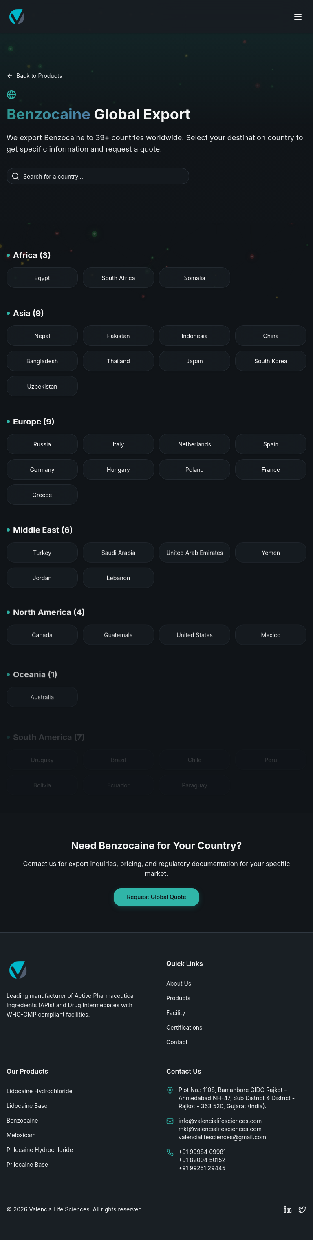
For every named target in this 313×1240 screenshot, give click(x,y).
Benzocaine (22, 1120)
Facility (175, 1012)
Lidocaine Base (27, 1105)
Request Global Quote (156, 896)
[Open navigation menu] (298, 17)
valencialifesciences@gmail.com (222, 1137)
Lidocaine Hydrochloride (40, 1090)
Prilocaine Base (27, 1164)
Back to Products (34, 75)
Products (178, 998)
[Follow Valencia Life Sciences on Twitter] (302, 1209)
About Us (178, 983)
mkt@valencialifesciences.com (220, 1128)
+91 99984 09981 (202, 1151)
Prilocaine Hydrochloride (40, 1149)
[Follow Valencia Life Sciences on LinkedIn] (288, 1209)
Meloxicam (21, 1135)
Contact (176, 1042)
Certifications (184, 1027)
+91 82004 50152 (202, 1159)
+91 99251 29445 (202, 1168)
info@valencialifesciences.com (220, 1120)
